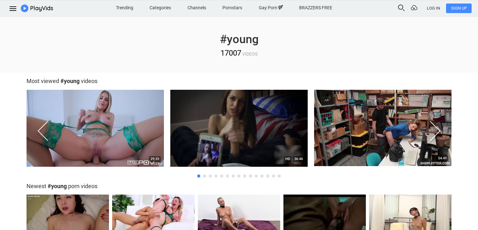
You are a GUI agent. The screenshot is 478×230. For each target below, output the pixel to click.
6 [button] (227, 176)
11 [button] (256, 176)
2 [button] (204, 176)
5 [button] (221, 176)
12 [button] (262, 176)
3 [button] (210, 176)
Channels (197, 7)
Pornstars (232, 7)
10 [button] (250, 176)
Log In (433, 8)
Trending (124, 7)
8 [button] (239, 176)
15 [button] (279, 176)
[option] (95, 130)
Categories (160, 7)
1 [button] (198, 176)
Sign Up (459, 8)
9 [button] (244, 176)
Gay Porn (271, 7)
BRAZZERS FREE (315, 7)
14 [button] (273, 176)
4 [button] (216, 176)
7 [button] (233, 176)
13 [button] (267, 176)
